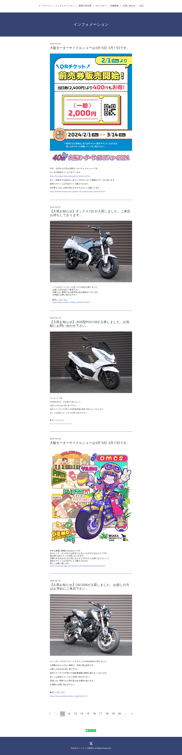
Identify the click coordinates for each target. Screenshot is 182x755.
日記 (141, 6)
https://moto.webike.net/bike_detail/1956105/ (61, 423)
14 (81, 713)
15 (87, 713)
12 (68, 713)
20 (119, 713)
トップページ (44, 6)
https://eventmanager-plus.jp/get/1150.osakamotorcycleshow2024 (77, 191)
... (56, 713)
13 (75, 713)
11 (62, 713)
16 (94, 713)
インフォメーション (64, 6)
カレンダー (100, 6)
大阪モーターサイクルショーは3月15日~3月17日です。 (90, 48)
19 (113, 713)
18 (106, 713)
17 (100, 713)
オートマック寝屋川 (85, 748)
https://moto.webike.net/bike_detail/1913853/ (71, 302)
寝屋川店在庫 (84, 6)
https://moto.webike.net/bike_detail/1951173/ (68, 696)
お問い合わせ (129, 6)
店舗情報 (114, 6)
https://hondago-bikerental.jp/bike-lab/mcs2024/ (70, 176)
